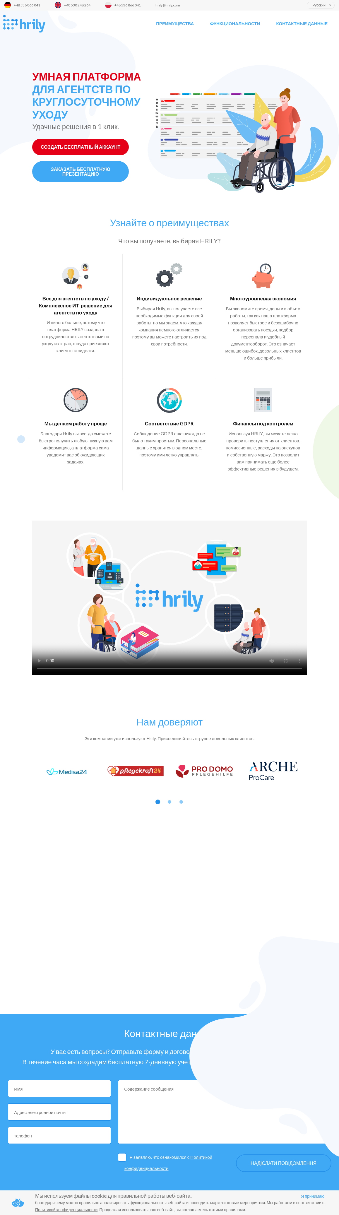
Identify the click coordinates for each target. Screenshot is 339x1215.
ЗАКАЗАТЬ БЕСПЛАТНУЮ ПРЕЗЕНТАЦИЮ (80, 171)
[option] (66, 771)
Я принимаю (312, 1196)
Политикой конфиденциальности (66, 1209)
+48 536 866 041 (27, 5)
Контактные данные (302, 23)
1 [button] (158, 802)
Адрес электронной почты (40, 1112)
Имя (18, 1088)
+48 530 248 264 (77, 5)
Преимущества (175, 23)
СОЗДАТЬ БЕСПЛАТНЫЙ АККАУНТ (80, 147)
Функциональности (235, 23)
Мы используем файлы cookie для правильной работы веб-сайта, (113, 1195)
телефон (23, 1135)
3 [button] (181, 802)
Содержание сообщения (149, 1088)
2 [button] (169, 802)
